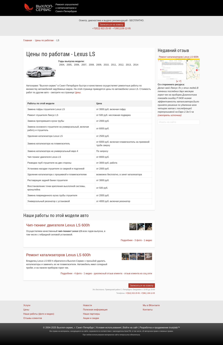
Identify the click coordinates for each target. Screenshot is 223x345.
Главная (123, 8)
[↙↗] (178, 81)
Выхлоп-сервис (44, 8)
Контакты (192, 8)
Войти (126, 327)
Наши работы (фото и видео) (38, 314)
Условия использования (108, 327)
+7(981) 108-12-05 (148, 293)
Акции (158, 8)
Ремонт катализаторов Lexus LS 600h (58, 255)
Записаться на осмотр (111, 24)
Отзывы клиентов (32, 318)
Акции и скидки (91, 318)
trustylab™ (174, 327)
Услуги (136, 8)
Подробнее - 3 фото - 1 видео (136, 240)
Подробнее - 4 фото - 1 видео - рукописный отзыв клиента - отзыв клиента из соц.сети (106, 273)
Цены (147, 8)
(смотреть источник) (169, 115)
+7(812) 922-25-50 (101, 28)
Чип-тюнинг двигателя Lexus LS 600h (58, 225)
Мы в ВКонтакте (151, 305)
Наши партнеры (91, 314)
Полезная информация (95, 309)
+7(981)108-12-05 (121, 28)
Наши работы (174, 8)
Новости (87, 305)
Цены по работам (44, 40)
